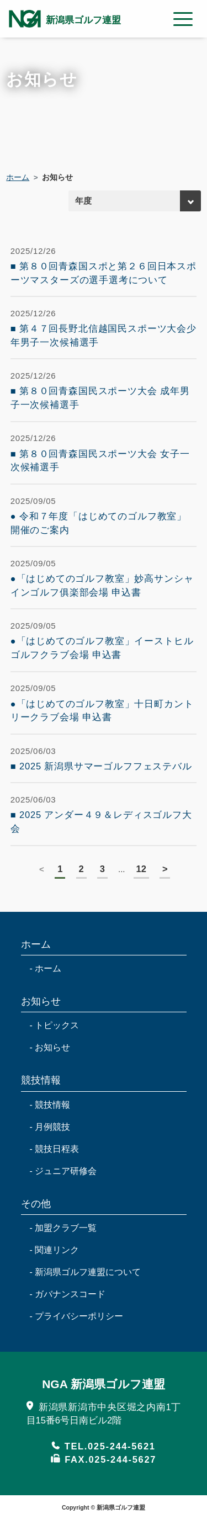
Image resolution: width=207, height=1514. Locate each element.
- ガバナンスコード (68, 1294)
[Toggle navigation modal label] (184, 19)
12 (141, 869)
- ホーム (46, 968)
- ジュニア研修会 (63, 1171)
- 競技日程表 (54, 1149)
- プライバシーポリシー (77, 1316)
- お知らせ (50, 1047)
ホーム (17, 177)
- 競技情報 (50, 1104)
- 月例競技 (50, 1126)
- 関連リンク (54, 1250)
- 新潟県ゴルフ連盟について (85, 1272)
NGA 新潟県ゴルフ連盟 (103, 1384)
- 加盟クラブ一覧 (63, 1228)
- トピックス (54, 1025)
